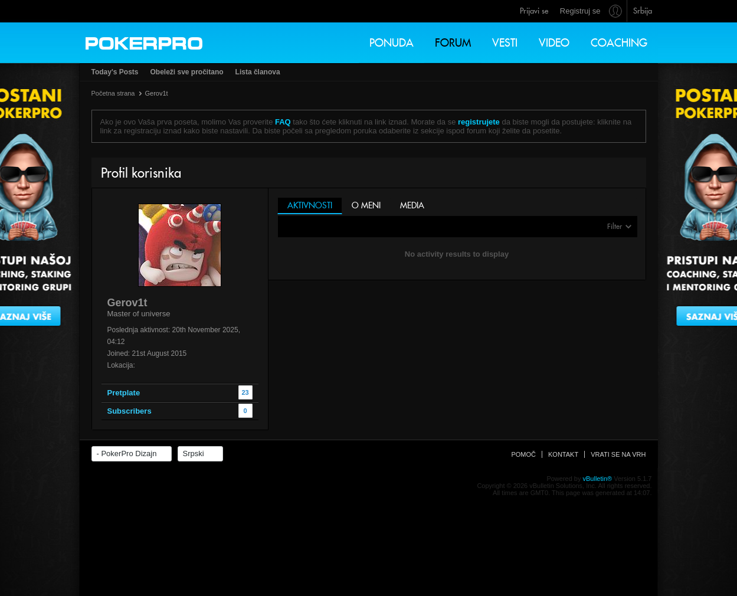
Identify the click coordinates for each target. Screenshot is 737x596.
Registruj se (580, 10)
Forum (453, 43)
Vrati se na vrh (618, 454)
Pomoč (523, 454)
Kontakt (563, 454)
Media (412, 205)
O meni (366, 205)
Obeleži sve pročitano (187, 72)
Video (554, 43)
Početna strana (113, 93)
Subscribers (129, 411)
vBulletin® (597, 478)
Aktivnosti (309, 205)
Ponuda (391, 43)
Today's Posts (115, 72)
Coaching (619, 43)
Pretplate (123, 392)
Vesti (504, 43)
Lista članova (257, 72)
